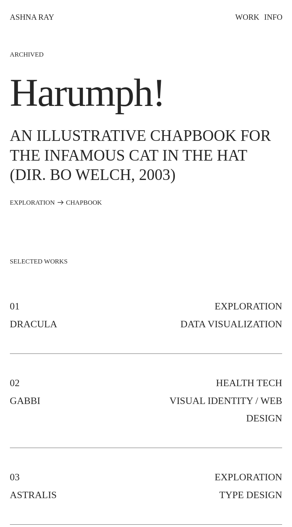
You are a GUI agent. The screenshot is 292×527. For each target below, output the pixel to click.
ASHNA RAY (32, 17)
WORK (247, 17)
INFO (273, 17)
